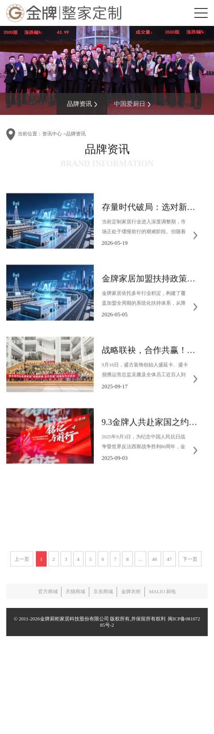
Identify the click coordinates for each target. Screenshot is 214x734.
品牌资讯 (82, 102)
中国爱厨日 (132, 102)
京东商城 (103, 591)
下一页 (190, 597)
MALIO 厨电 (162, 591)
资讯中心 (52, 133)
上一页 (21, 597)
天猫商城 (75, 591)
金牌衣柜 (131, 591)
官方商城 (48, 591)
